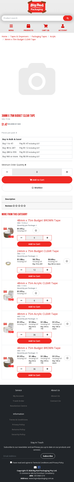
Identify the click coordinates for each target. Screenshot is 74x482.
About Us (55, 396)
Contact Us (55, 401)
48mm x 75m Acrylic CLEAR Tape (37, 283)
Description (10, 199)
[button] (37, 187)
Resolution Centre (18, 406)
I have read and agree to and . (37, 462)
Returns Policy (18, 429)
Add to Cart (37, 179)
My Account (18, 396)
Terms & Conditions (18, 419)
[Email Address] (21, 456)
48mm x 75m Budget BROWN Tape (39, 220)
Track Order (18, 401)
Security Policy (18, 434)
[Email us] (35, 467)
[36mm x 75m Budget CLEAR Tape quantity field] (37, 172)
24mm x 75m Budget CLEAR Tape (38, 251)
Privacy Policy (18, 424)
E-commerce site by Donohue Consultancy (37, 473)
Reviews (15, 205)
